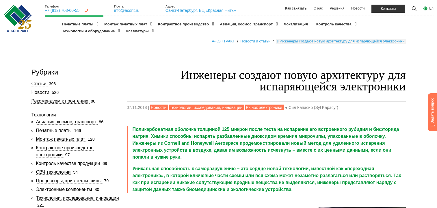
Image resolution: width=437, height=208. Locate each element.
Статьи (39, 83)
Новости (358, 8)
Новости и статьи (256, 41)
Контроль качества (334, 24)
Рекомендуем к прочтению (60, 101)
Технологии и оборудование (89, 31)
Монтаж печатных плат (126, 24)
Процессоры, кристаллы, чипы (69, 180)
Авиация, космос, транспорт (247, 24)
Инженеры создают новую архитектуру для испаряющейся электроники (341, 41)
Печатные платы (78, 24)
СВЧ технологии (54, 172)
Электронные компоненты (65, 189)
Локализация (296, 24)
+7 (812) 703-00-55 (62, 10)
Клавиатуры (138, 31)
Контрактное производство (184, 24)
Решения (337, 8)
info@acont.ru (126, 10)
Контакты (388, 9)
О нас (318, 8)
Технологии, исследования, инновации (77, 198)
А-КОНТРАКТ (224, 41)
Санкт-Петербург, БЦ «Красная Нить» (200, 10)
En (431, 8)
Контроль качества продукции (68, 163)
